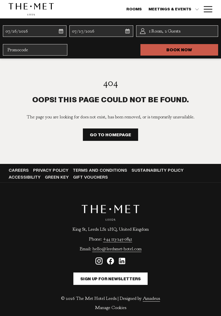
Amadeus (151, 298)
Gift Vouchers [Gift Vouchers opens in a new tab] (91, 177)
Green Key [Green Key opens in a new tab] (57, 177)
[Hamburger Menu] (205, 9)
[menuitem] (19, 170)
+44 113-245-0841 (117, 239)
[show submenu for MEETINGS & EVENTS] (147, 9)
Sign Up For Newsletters (110, 278)
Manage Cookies (110, 308)
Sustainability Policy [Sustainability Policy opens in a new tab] (158, 170)
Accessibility (25, 177)
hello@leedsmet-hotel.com (117, 249)
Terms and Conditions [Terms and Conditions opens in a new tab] (101, 170)
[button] (30, 31)
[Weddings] (184, 9)
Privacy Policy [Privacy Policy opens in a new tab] (51, 170)
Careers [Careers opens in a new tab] (19, 170)
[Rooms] (84, 9)
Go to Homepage (110, 134)
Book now (192, 49)
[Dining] (160, 9)
